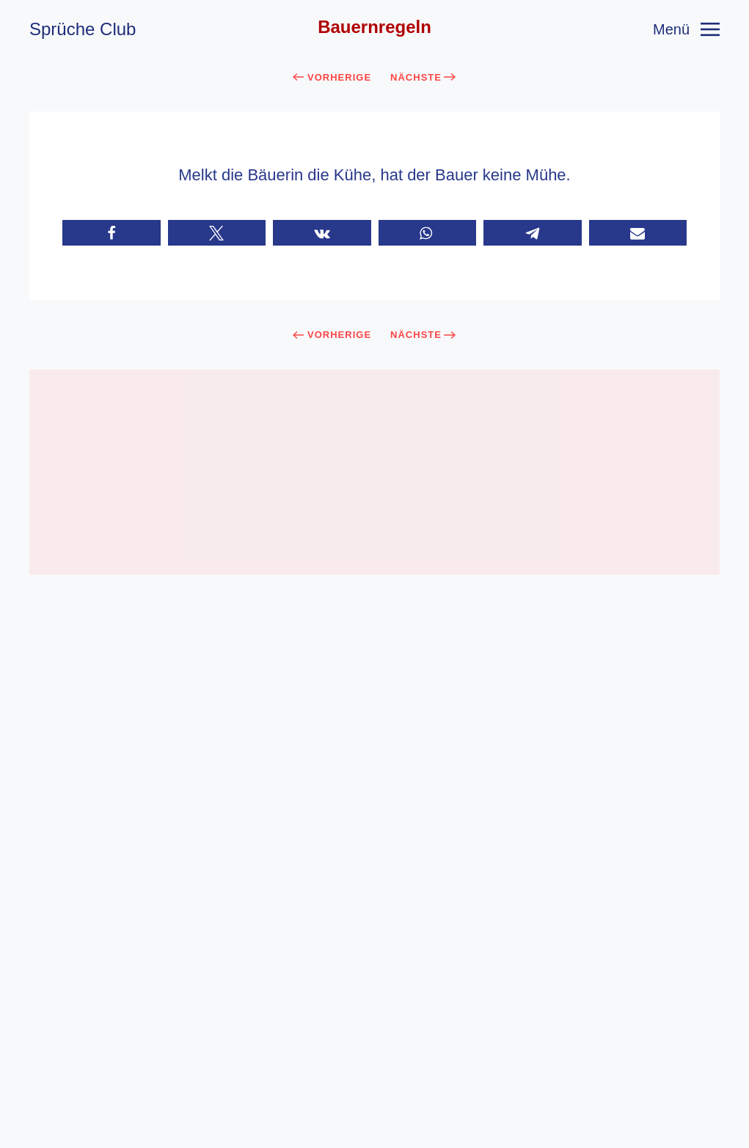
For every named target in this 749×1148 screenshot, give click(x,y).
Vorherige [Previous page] (332, 77)
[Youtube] (393, 1106)
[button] (686, 29)
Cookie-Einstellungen (374, 1137)
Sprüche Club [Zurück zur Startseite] (82, 29)
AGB (368, 1047)
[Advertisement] (374, 472)
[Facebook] (356, 1106)
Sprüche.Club (462, 1075)
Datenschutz (436, 1047)
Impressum (307, 1047)
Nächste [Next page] (423, 77)
